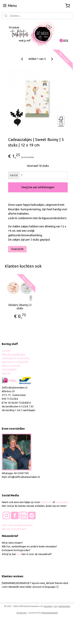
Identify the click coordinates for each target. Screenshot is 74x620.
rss (55, 606)
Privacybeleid (9, 369)
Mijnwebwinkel (50, 613)
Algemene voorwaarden (15, 362)
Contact (6, 350)
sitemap (48, 606)
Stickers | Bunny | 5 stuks (20, 306)
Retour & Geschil (11, 365)
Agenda (6, 373)
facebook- (46, 502)
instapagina (62, 502)
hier (19, 554)
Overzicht (17, 249)
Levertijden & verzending (15, 358)
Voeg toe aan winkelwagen (37, 187)
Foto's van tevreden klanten (17, 525)
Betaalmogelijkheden (14, 354)
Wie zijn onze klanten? (14, 529)
